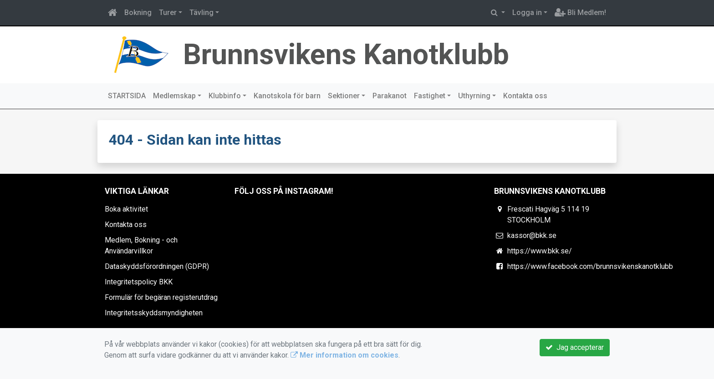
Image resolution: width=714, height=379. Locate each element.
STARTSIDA (127, 95)
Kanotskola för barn (287, 95)
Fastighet (429, 95)
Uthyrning (474, 95)
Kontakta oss (525, 95)
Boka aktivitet (126, 209)
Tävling (201, 12)
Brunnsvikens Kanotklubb (346, 54)
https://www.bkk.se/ (539, 251)
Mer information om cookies (344, 355)
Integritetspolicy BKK (139, 282)
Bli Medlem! (580, 12)
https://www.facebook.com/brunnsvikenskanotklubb (590, 266)
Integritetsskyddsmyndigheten (154, 312)
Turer (168, 12)
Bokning (138, 12)
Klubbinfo (225, 95)
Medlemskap (174, 95)
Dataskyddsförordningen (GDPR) (157, 266)
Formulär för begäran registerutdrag (161, 297)
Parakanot (389, 95)
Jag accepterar (575, 347)
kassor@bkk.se (531, 235)
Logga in (527, 12)
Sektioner (344, 95)
